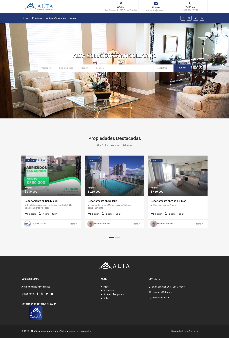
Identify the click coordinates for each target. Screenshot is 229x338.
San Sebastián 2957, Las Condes (168, 286)
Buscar (182, 67)
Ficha (73, 224)
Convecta (193, 331)
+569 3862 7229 (161, 297)
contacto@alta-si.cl (162, 292)
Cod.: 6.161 (30, 160)
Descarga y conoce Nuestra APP (38, 303)
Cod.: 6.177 (93, 160)
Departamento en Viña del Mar (168, 201)
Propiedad (37, 18)
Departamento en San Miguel (42, 201)
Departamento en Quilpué (102, 201)
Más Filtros (163, 68)
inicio (25, 18)
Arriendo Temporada (56, 18)
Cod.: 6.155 (156, 160)
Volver (73, 18)
